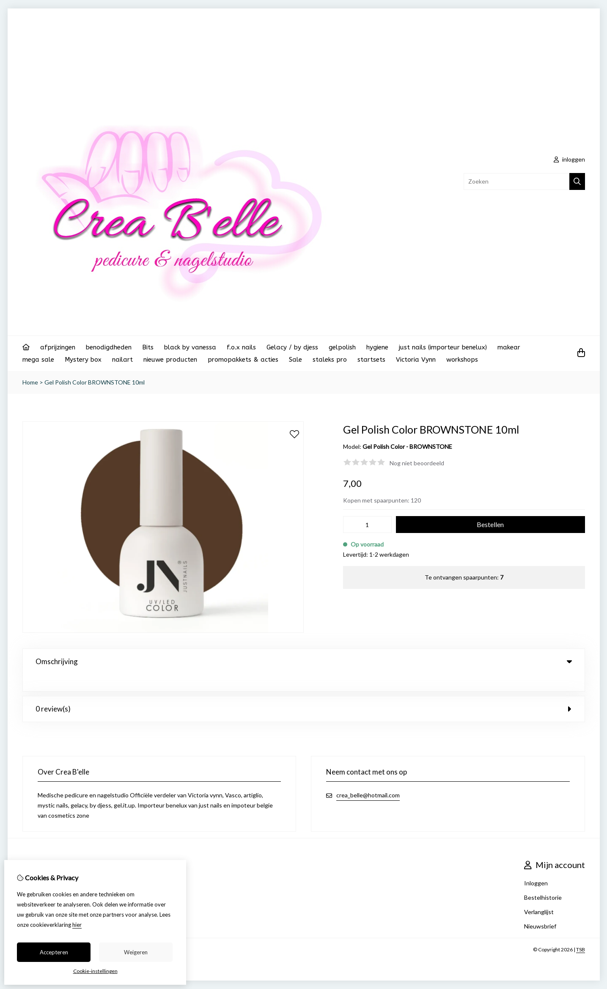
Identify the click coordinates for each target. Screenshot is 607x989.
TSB (580, 932)
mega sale (38, 359)
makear (508, 347)
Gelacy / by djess (292, 347)
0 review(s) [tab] (304, 691)
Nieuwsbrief (540, 909)
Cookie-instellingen (95, 971)
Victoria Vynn (416, 359)
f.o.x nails (241, 347)
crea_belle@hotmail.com (368, 778)
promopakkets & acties (243, 359)
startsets (371, 359)
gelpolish (342, 347)
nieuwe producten (170, 359)
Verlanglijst (539, 894)
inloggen (569, 159)
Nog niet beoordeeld (417, 463)
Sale (295, 359)
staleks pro (330, 359)
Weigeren (136, 952)
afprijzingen (57, 347)
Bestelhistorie (543, 880)
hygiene (377, 347)
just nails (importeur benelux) (443, 347)
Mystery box (83, 359)
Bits (148, 347)
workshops (462, 359)
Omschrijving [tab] (304, 661)
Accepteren (54, 952)
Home (30, 382)
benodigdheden (109, 347)
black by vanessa (190, 347)
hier (77, 924)
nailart (122, 359)
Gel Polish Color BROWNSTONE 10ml (94, 382)
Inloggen (536, 866)
